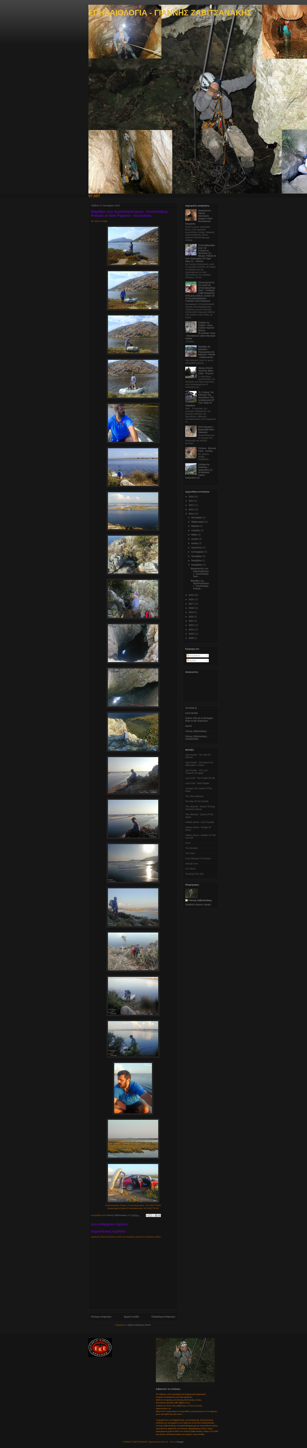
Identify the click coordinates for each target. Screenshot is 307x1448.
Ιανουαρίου (197, 517)
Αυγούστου (197, 547)
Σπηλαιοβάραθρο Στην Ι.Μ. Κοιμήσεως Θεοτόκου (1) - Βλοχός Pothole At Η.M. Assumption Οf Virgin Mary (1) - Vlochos (200, 253)
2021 (191, 621)
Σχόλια (191, 660)
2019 (191, 612)
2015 (191, 595)
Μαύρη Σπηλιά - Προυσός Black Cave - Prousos (206, 371)
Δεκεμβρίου (197, 564)
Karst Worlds (191, 713)
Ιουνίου (195, 539)
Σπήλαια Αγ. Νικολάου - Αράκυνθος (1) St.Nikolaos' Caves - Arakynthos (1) (198, 471)
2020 (191, 616)
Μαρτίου (195, 526)
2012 (191, 505)
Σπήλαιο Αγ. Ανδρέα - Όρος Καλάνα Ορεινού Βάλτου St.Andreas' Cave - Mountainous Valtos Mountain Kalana (200, 330)
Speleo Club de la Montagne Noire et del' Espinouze (199, 719)
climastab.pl (191, 708)
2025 (191, 634)
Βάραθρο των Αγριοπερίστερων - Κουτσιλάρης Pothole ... (200, 584)
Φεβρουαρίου (198, 521)
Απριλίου (196, 530)
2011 (191, 501)
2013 (191, 509)
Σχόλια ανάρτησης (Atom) (139, 1325)
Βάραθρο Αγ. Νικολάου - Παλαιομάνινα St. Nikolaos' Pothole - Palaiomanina (206, 351)
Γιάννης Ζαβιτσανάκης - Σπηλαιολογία (196, 737)
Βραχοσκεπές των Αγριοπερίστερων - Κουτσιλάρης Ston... (200, 572)
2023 (191, 625)
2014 (191, 513)
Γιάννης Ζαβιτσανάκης (196, 731)
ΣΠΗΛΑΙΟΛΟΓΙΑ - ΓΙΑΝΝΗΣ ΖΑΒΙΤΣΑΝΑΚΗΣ (170, 12)
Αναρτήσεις (193, 655)
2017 (191, 603)
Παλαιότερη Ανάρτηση (163, 1316)
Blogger (180, 1442)
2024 (191, 629)
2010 (191, 496)
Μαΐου (194, 534)
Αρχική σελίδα (131, 1316)
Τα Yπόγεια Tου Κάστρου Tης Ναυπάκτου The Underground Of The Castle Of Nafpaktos (199, 399)
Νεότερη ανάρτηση (101, 1316)
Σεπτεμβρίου (197, 552)
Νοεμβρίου (196, 560)
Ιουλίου (195, 543)
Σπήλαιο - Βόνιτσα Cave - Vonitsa (207, 449)
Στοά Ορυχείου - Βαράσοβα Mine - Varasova (206, 429)
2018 (191, 608)
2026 (191, 638)
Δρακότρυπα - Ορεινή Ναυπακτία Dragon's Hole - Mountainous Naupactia (199, 217)
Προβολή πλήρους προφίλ (198, 904)
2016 (191, 599)
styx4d (188, 726)
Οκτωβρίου (197, 556)
